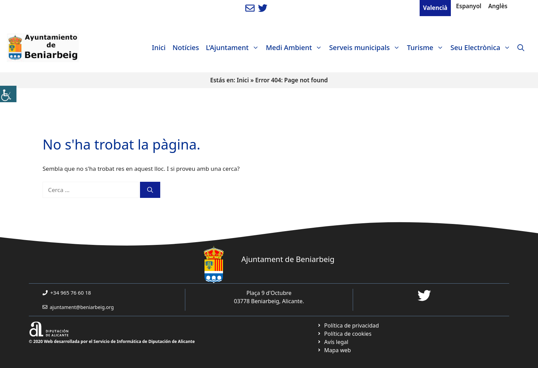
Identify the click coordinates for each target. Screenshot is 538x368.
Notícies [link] (186, 47)
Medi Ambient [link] (296, 47)
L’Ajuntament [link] (234, 47)
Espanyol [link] (468, 6)
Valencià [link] (435, 8)
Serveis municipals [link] (366, 47)
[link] (8, 94)
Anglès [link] (497, 6)
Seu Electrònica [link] (482, 47)
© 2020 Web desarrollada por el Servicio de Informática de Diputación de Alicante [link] (112, 341)
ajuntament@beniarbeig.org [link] (82, 307)
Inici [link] (159, 47)
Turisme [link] (427, 47)
